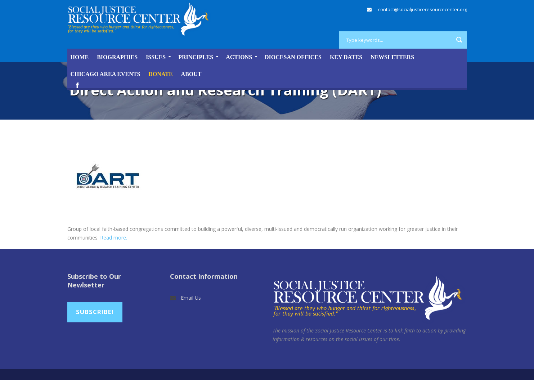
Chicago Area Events (105, 74)
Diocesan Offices (293, 57)
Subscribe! (95, 312)
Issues (156, 57)
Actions (239, 57)
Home (80, 57)
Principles (195, 57)
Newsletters (392, 57)
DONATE (160, 74)
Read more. (113, 237)
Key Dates (346, 57)
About (191, 74)
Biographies (117, 57)
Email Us (191, 297)
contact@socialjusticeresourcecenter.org (422, 9)
